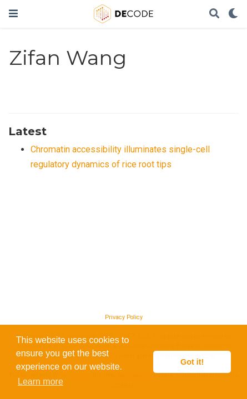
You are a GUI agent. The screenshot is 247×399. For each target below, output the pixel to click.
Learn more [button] (40, 381)
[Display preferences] (233, 14)
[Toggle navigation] (13, 13)
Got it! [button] (192, 361)
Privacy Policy (124, 317)
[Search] (214, 14)
